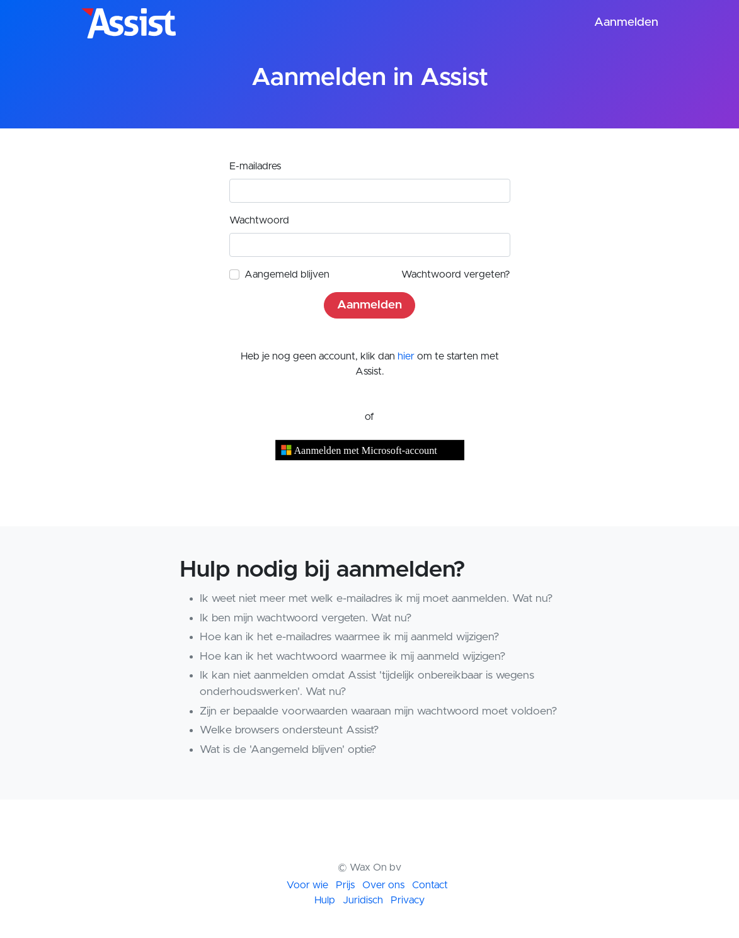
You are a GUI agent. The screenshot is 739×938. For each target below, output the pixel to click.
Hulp (324, 900)
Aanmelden (626, 22)
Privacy (408, 900)
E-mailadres (255, 166)
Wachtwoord (259, 220)
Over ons (383, 885)
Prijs (345, 885)
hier (406, 356)
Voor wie (307, 885)
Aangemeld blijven (286, 274)
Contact (430, 885)
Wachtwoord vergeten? (455, 274)
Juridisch (363, 900)
